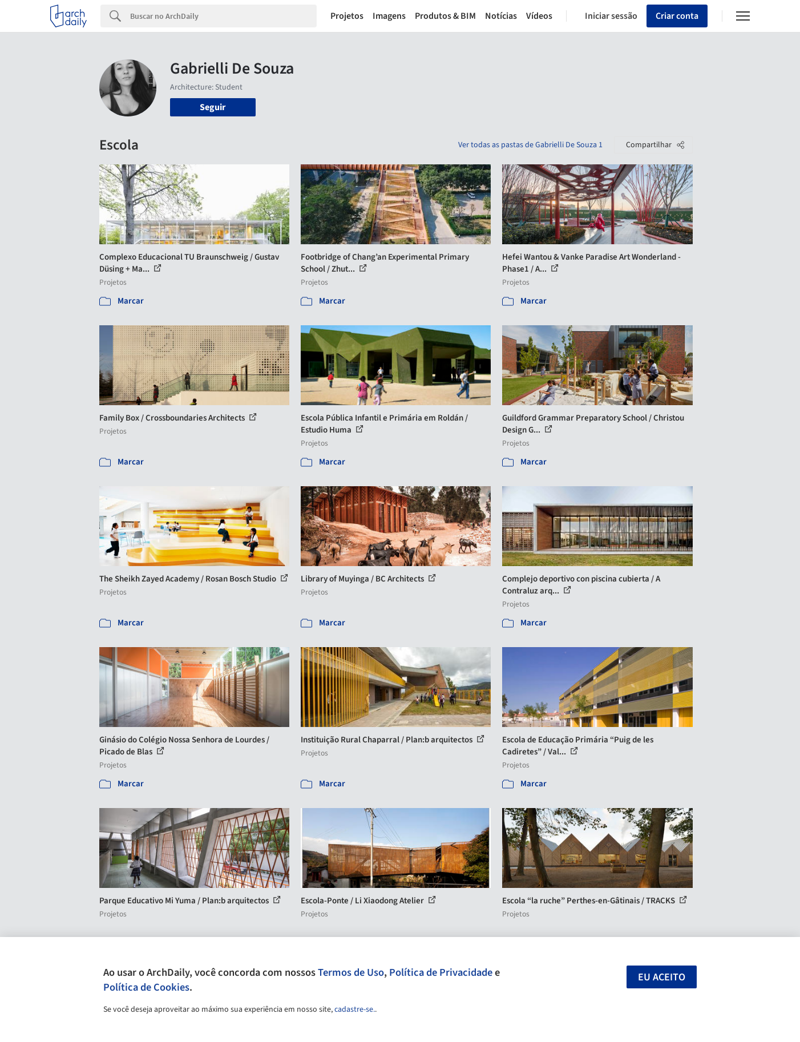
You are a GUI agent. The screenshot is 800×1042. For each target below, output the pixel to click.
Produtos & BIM (445, 16)
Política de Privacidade (440, 972)
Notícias (501, 16)
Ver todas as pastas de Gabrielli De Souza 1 (530, 145)
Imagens (389, 16)
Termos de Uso (351, 972)
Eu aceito (661, 977)
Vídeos (539, 16)
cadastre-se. (354, 1009)
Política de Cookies (146, 987)
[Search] (223, 16)
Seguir (212, 107)
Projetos (346, 16)
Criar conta (677, 16)
